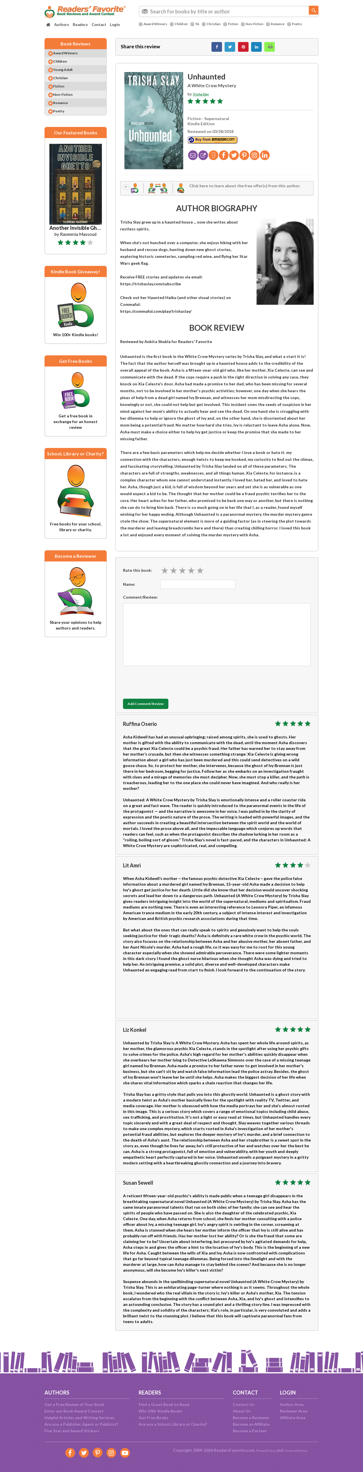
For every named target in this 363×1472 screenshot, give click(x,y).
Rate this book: (137, 575)
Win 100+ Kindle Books (161, 1411)
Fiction (242, 24)
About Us (242, 1411)
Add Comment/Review (157, 709)
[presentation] (166, 686)
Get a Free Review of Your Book (74, 1404)
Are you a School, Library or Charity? (173, 1424)
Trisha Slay (203, 97)
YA (202, 24)
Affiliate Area (292, 1417)
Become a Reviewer (251, 1417)
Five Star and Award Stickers (72, 1430)
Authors (61, 24)
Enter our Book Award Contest (74, 1411)
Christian (220, 24)
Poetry (147, 29)
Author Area (292, 1404)
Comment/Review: (140, 602)
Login (115, 24)
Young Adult (69, 77)
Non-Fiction (266, 24)
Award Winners (155, 24)
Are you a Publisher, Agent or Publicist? (81, 1424)
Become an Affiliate (251, 1424)
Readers (80, 24)
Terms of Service (299, 1450)
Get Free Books (153, 1417)
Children (184, 24)
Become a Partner (250, 1430)
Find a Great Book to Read (164, 1404)
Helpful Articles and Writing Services (79, 1417)
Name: (129, 589)
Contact (99, 24)
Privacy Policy (262, 1450)
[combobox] (228, 11)
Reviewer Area (293, 1411)
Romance (293, 24)
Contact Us (244, 1404)
